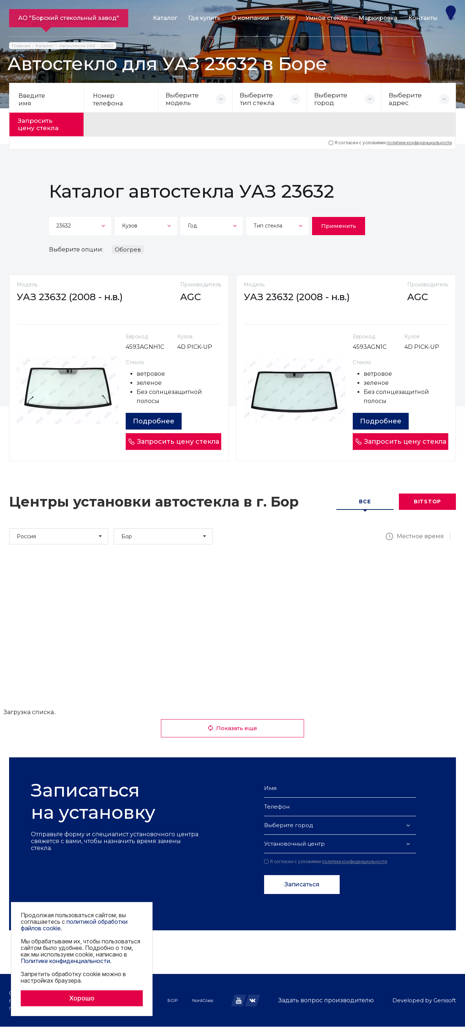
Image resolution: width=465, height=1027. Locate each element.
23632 (107, 45)
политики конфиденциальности (419, 140)
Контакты (423, 18)
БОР (172, 1000)
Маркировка (378, 18)
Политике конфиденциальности (65, 960)
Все (365, 502)
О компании (250, 18)
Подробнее (157, 421)
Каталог (165, 18)
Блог (287, 18)
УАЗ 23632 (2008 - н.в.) (73, 297)
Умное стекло (327, 18)
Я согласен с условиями (390, 140)
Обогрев (128, 246)
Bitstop (427, 502)
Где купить (204, 18)
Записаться (301, 884)
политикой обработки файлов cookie (74, 925)
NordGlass (202, 1000)
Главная (21, 45)
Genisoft (444, 1000)
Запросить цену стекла (44, 123)
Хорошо (81, 998)
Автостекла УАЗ (77, 45)
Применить (338, 223)
